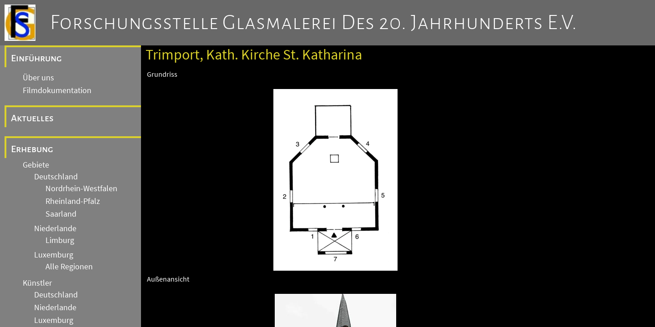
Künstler (37, 283)
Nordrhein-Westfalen (81, 188)
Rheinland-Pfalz (72, 201)
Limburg (59, 240)
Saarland (60, 214)
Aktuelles (32, 118)
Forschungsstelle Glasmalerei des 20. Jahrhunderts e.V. (313, 23)
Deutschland (56, 177)
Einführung (36, 58)
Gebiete (36, 165)
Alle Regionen (69, 267)
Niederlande (55, 228)
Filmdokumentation (57, 90)
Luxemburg (53, 255)
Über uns (38, 78)
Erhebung (32, 149)
